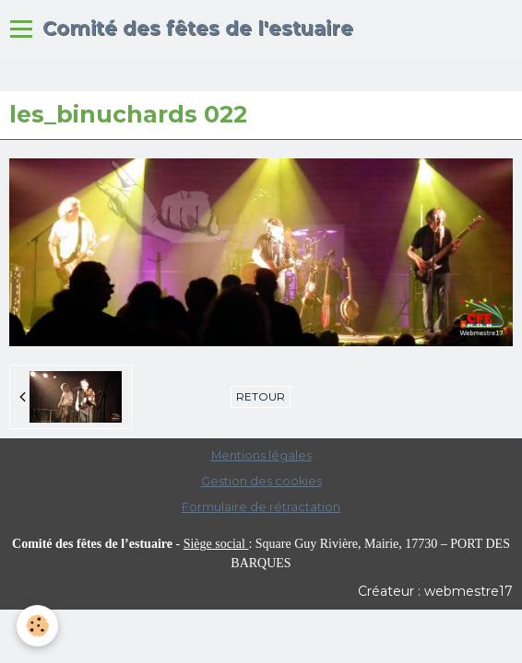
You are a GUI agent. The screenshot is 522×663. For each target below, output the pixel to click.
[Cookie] (37, 625)
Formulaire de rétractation (261, 507)
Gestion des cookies (261, 481)
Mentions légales (261, 455)
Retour (260, 396)
